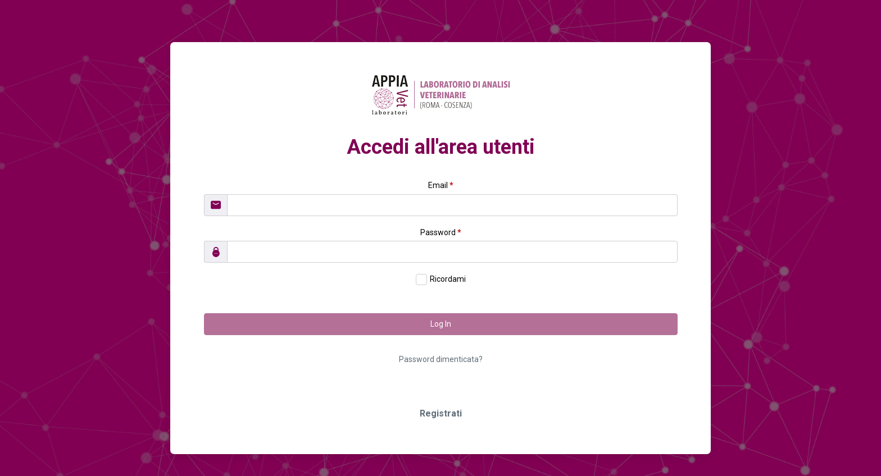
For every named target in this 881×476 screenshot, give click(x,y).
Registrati (441, 413)
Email (440, 185)
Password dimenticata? (441, 359)
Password (440, 232)
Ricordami (448, 278)
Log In (440, 323)
